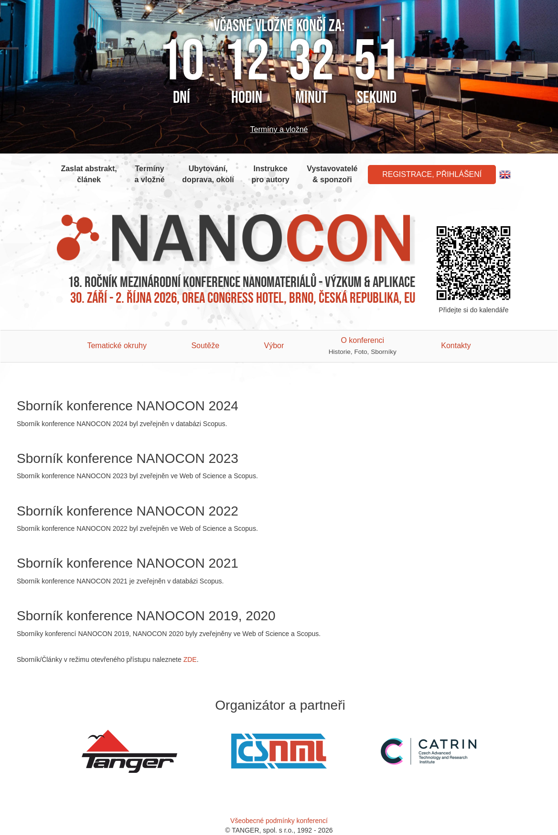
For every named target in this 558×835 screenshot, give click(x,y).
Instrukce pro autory (271, 174)
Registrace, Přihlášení (432, 174)
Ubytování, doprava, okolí (208, 174)
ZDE (190, 659)
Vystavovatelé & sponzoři (332, 174)
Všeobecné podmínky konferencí (279, 820)
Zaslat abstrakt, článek (89, 174)
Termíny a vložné (279, 129)
